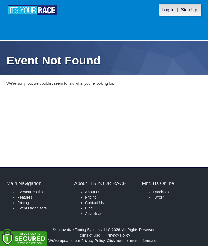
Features (24, 197)
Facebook (161, 192)
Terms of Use (89, 235)
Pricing (23, 203)
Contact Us (94, 203)
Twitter (158, 197)
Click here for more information (132, 240)
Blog (89, 208)
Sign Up (189, 9)
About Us (93, 192)
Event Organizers (32, 208)
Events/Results (30, 192)
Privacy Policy (118, 235)
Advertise (93, 213)
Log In (168, 9)
